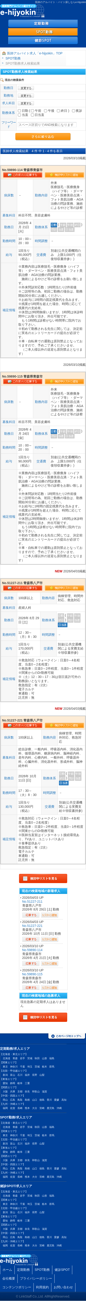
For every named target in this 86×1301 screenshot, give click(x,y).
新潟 (5, 1074)
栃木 (44, 1066)
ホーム (7, 1269)
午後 (49, 110)
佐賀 (12, 1108)
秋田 (37, 1058)
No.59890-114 (32, 950)
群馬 (51, 1066)
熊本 (27, 1108)
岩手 (22, 1058)
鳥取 (19, 1099)
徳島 (41, 1099)
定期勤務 (23, 1269)
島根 (27, 1099)
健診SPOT (62, 1269)
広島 (12, 1099)
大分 (34, 1108)
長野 (34, 1074)
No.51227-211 (32, 901)
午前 (36, 110)
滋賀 (44, 1091)
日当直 (37, 115)
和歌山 (36, 1091)
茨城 (37, 1066)
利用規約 (42, 1287)
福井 (27, 1074)
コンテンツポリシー (16, 1287)
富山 (12, 1074)
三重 (27, 1083)
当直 (23, 115)
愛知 (5, 1083)
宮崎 (41, 1108)
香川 (49, 1099)
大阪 (5, 1091)
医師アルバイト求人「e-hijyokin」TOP (35, 53)
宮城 (29, 1058)
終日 (62, 110)
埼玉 (29, 1066)
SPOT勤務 (13, 58)
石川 (19, 1074)
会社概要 (8, 1278)
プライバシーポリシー (36, 1278)
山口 (34, 1099)
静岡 (12, 1083)
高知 (64, 1099)
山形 (44, 1058)
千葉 (22, 1066)
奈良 (27, 1091)
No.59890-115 (32, 974)
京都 (19, 1091)
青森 (15, 1058)
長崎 (19, 1108)
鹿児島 (50, 1108)
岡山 (5, 1099)
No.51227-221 (32, 926)
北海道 (6, 1058)
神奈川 (14, 1066)
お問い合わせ (63, 1287)
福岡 (5, 1108)
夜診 (77, 110)
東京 (5, 1066)
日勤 (23, 110)
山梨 (41, 1074)
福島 (51, 1058)
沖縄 (59, 1108)
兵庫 (12, 1091)
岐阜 (19, 1083)
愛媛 (56, 1099)
